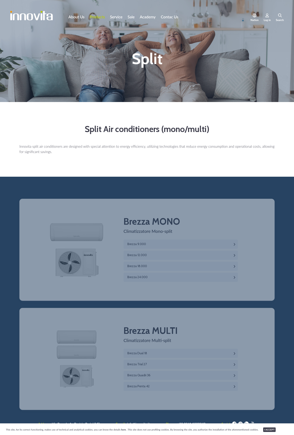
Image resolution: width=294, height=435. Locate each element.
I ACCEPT (269, 429)
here (124, 429)
